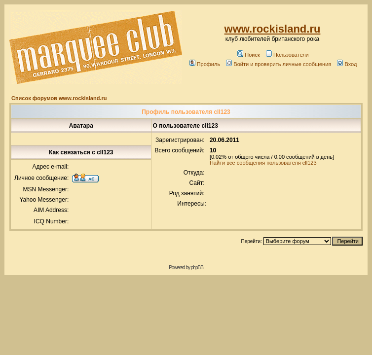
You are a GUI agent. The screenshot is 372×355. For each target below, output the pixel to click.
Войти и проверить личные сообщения (278, 64)
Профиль (205, 64)
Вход (347, 64)
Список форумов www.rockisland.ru (59, 98)
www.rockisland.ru (272, 29)
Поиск (248, 55)
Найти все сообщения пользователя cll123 (263, 163)
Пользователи (287, 55)
